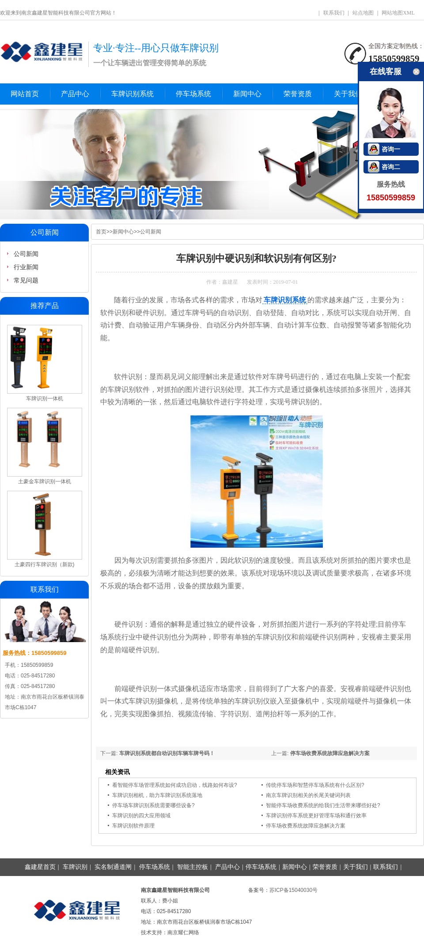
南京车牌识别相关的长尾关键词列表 (308, 795)
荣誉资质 (298, 94)
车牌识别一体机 (44, 398)
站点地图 (363, 13)
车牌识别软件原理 (133, 826)
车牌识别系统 (132, 94)
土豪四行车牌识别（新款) (45, 564)
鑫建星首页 (40, 867)
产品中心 (75, 94)
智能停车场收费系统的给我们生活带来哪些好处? (323, 805)
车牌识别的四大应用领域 (141, 815)
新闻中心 (247, 94)
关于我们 (348, 94)
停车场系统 (193, 94)
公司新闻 (150, 232)
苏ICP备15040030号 (293, 890)
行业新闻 (26, 267)
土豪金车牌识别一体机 (44, 481)
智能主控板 (192, 867)
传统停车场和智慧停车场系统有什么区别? (315, 785)
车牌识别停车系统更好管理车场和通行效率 (316, 815)
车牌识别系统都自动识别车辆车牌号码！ (167, 753)
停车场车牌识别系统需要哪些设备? (153, 805)
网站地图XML (398, 13)
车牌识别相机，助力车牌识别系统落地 (157, 795)
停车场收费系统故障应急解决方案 (330, 753)
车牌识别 (75, 867)
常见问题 (26, 280)
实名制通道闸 (113, 867)
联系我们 (333, 13)
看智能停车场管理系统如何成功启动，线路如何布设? (174, 785)
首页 (101, 232)
